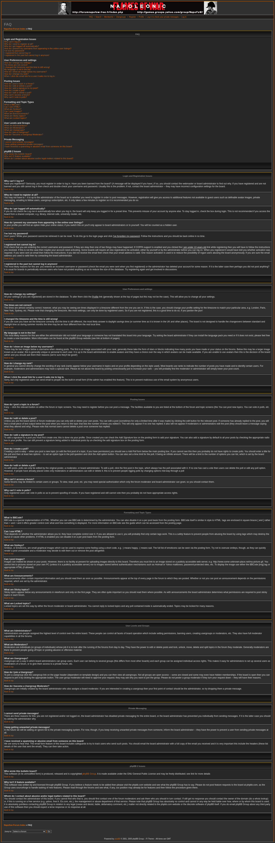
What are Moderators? (14, 128)
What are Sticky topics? (15, 116)
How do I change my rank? (16, 74)
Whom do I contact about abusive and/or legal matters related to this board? (38, 158)
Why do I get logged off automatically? (21, 46)
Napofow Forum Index (15, 29)
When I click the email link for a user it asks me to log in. (29, 76)
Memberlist (108, 17)
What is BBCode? (12, 104)
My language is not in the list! (17, 69)
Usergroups (121, 17)
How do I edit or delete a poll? (17, 92)
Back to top (8, 189)
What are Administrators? (15, 125)
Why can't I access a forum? (17, 95)
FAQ (91, 17)
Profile (141, 17)
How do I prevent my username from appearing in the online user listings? (37, 48)
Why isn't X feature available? (17, 156)
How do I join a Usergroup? (16, 132)
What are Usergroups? (14, 130)
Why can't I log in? (12, 42)
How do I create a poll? (14, 90)
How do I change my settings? (18, 63)
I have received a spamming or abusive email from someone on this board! (38, 146)
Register (132, 17)
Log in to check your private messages (163, 17)
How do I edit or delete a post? (18, 86)
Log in (183, 17)
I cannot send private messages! (19, 142)
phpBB (117, 839)
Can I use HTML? (12, 107)
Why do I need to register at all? (18, 44)
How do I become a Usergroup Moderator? (23, 134)
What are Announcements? (16, 113)
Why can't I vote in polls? (15, 97)
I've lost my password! (14, 51)
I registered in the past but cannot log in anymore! (26, 55)
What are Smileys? (12, 109)
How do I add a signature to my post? (21, 88)
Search (99, 17)
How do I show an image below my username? (25, 71)
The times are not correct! (15, 65)
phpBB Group (89, 774)
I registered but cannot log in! (17, 53)
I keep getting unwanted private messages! (23, 144)
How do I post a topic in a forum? (19, 83)
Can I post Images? (13, 111)
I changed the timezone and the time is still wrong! (27, 67)
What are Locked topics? (15, 118)
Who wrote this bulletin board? (18, 154)
